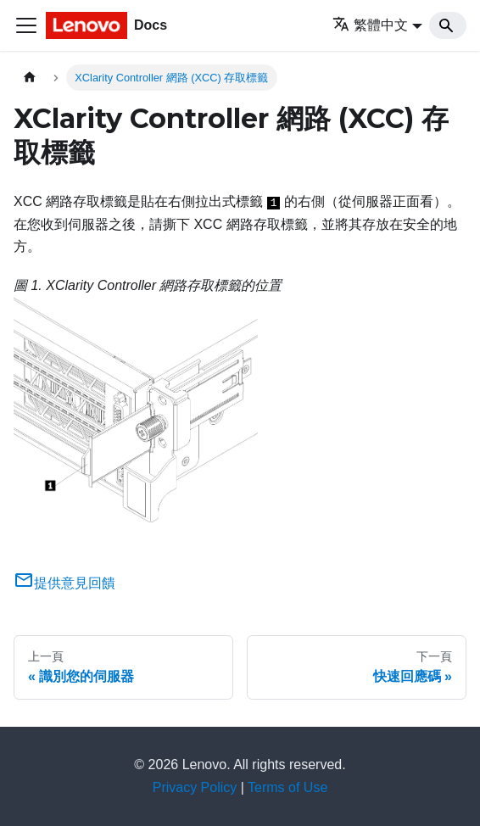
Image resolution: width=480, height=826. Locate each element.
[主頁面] (30, 77)
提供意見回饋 (64, 583)
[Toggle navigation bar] (26, 25)
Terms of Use (287, 787)
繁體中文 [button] (370, 25)
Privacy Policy (195, 787)
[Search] (447, 25)
